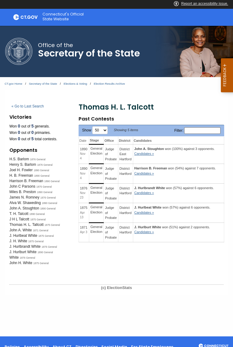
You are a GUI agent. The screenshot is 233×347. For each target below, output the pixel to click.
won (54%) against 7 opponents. (175, 170)
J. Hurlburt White (22, 252)
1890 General (41, 170)
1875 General (44, 186)
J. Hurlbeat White (23, 235)
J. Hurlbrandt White (25, 246)
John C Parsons (22, 186)
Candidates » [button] (144, 153)
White (14, 257)
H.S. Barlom (19, 159)
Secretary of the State (43, 83)
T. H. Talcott (18, 214)
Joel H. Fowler (21, 170)
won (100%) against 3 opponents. (174, 151)
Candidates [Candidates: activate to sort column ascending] (143, 140)
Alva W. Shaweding (25, 203)
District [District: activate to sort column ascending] (124, 140)
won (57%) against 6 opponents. (174, 190)
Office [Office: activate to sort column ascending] (109, 140)
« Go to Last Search (28, 106)
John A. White (20, 230)
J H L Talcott (19, 219)
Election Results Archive (109, 83)
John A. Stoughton (24, 208)
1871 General (40, 230)
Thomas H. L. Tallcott (26, 225)
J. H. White (18, 241)
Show (95, 130)
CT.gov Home (13, 83)
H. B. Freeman (21, 175)
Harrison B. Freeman (26, 181)
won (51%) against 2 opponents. (172, 229)
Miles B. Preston (22, 192)
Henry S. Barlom (22, 164)
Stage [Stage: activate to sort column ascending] (94, 140)
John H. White (20, 263)
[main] (116, 181)
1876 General (38, 159)
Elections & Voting (75, 83)
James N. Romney (24, 197)
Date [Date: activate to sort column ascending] (82, 140)
